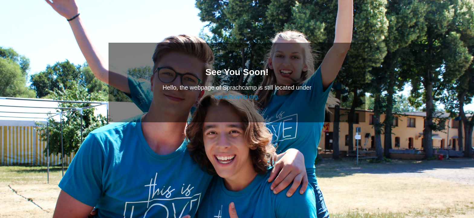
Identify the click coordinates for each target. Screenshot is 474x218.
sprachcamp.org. (237, 96)
